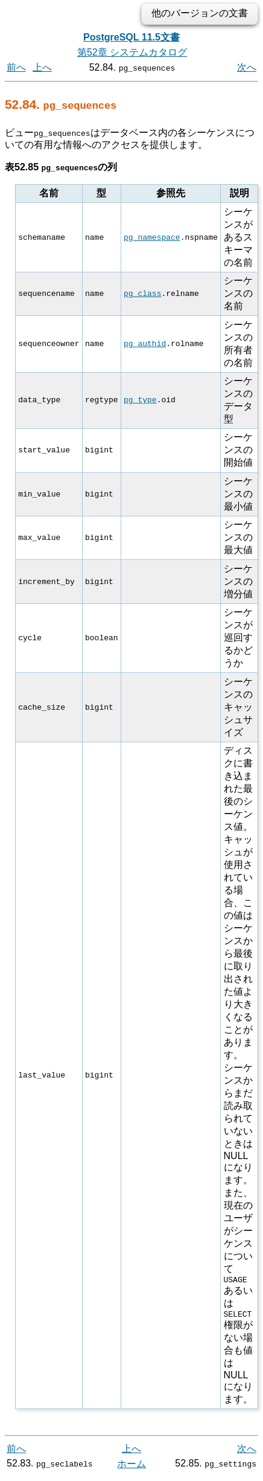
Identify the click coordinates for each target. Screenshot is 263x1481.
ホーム (131, 1467)
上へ (42, 67)
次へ (246, 67)
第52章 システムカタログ (132, 52)
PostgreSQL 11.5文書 (131, 37)
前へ (16, 67)
